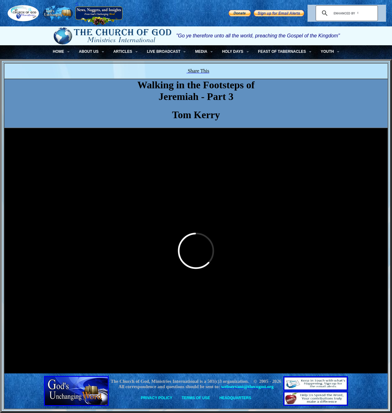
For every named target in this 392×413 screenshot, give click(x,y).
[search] (346, 13)
